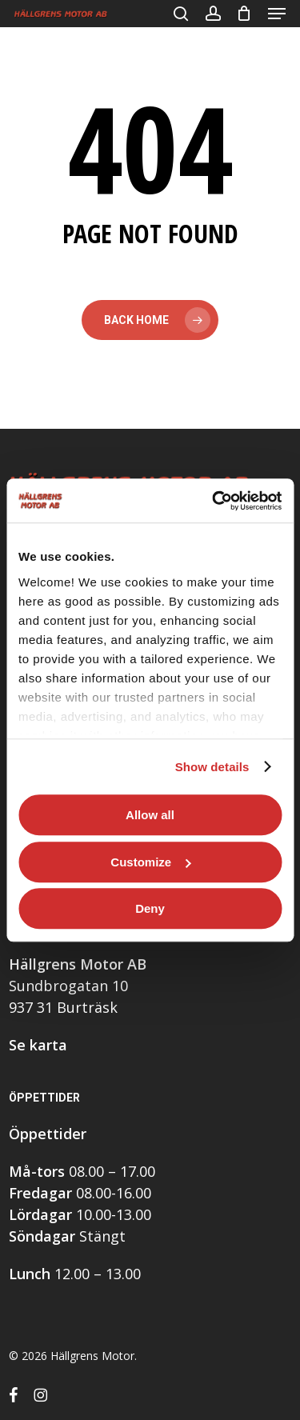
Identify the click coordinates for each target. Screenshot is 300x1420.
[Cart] (244, 14)
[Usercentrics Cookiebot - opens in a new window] (214, 500)
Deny (150, 908)
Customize (150, 862)
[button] (277, 14)
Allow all (150, 815)
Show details (212, 767)
